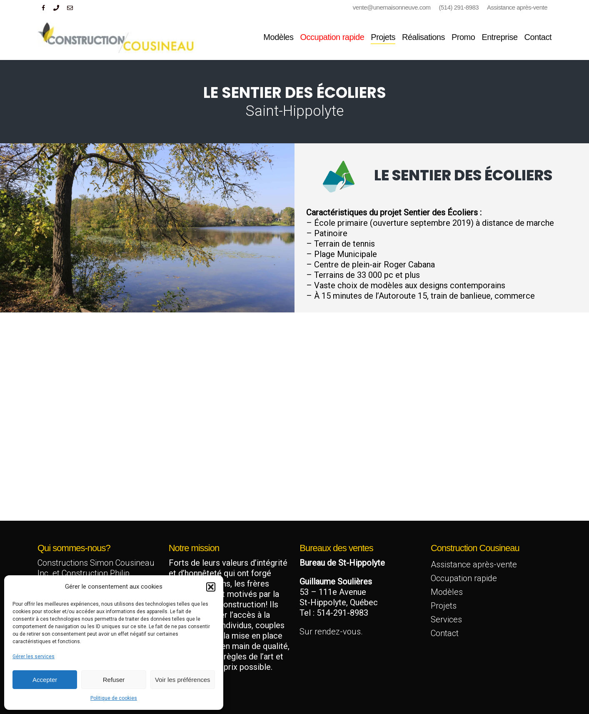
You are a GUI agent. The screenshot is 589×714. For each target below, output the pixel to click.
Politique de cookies (113, 698)
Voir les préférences (182, 679)
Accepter (44, 679)
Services (446, 619)
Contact (445, 633)
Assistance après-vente (474, 564)
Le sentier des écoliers (463, 175)
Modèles (447, 592)
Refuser (114, 679)
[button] (211, 587)
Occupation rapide (464, 578)
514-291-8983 (342, 613)
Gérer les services (33, 656)
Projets (444, 606)
